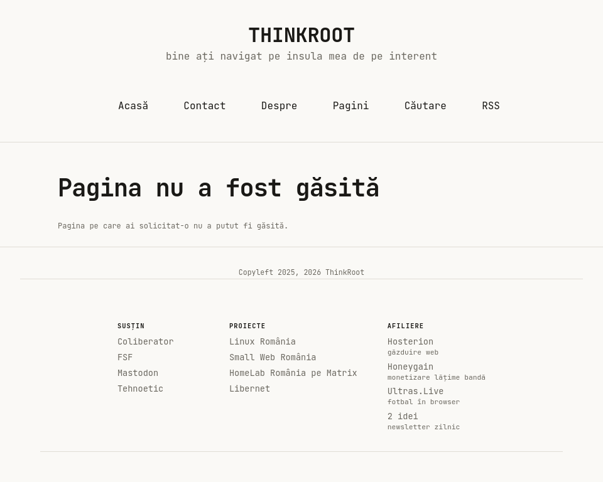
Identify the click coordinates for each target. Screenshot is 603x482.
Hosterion (437, 346)
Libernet (249, 388)
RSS (491, 105)
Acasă (133, 109)
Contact (204, 105)
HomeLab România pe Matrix (293, 373)
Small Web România (273, 357)
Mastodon (137, 373)
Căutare (426, 105)
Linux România (262, 341)
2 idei (437, 421)
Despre (279, 105)
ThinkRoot (301, 34)
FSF (125, 357)
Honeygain (437, 372)
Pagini (351, 105)
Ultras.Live (437, 396)
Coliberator (145, 341)
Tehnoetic (140, 388)
